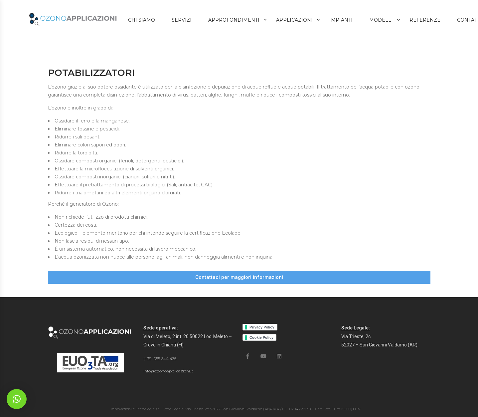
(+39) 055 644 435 (159, 358)
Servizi (182, 20)
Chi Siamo (141, 20)
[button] (239, 277)
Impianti (341, 20)
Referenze (424, 20)
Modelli (381, 20)
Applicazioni (294, 20)
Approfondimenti (233, 20)
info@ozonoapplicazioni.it (168, 370)
